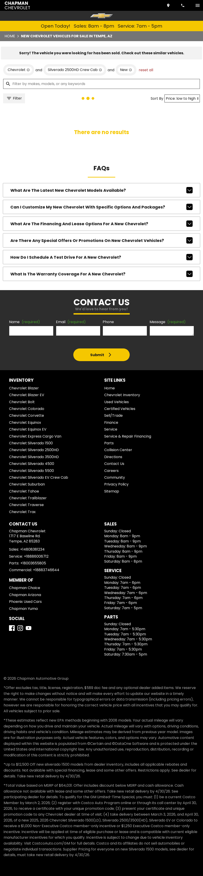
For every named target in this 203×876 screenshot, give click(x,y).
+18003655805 (33, 563)
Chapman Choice (24, 587)
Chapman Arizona (25, 594)
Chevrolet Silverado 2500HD (34, 449)
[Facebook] (12, 628)
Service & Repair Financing (127, 436)
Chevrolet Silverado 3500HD (34, 456)
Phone (108, 321)
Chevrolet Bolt (22, 402)
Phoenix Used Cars (25, 601)
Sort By (157, 98)
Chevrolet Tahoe (24, 491)
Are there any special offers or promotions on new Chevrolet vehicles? (101, 240)
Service (110, 429)
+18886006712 (36, 556)
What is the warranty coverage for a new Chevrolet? (101, 274)
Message (168, 321)
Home (10, 36)
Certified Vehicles (119, 408)
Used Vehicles (116, 402)
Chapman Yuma (23, 608)
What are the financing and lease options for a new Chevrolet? (101, 223)
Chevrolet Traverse (26, 504)
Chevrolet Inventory (122, 395)
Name (24, 321)
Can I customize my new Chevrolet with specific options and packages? (101, 207)
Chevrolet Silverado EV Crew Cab (38, 477)
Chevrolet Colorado (26, 408)
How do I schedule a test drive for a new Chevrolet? (101, 257)
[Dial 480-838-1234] (183, 5)
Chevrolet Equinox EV (27, 429)
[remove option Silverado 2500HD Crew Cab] (75, 69)
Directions (113, 456)
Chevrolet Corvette (26, 415)
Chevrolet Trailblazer (28, 498)
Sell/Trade (113, 415)
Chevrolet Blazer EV (26, 395)
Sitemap (111, 491)
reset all (146, 70)
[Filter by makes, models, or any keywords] (101, 84)
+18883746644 (46, 570)
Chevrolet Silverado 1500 (31, 443)
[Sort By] (182, 98)
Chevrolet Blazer (24, 388)
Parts (109, 443)
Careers (111, 470)
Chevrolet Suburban (27, 484)
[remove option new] (126, 69)
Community (114, 477)
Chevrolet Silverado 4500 (31, 463)
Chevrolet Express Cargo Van (35, 436)
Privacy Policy (116, 484)
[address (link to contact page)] (168, 5)
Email (71, 321)
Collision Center (118, 449)
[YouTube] (28, 628)
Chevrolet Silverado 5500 (31, 470)
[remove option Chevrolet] (18, 69)
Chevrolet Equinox (25, 422)
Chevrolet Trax (22, 511)
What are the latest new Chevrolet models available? (101, 190)
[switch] (197, 5)
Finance (111, 422)
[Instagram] (20, 628)
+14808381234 (32, 549)
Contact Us (114, 463)
